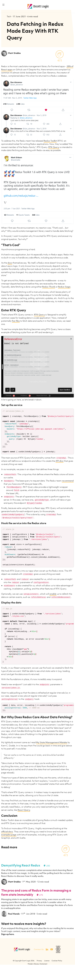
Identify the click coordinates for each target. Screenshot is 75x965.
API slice (59, 461)
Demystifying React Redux (20, 865)
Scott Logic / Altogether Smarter (38, 6)
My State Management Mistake (51, 742)
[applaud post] (59, 54)
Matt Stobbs (14, 53)
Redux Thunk (48, 286)
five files (16, 321)
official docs (7, 831)
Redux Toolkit (50, 140)
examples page (8, 834)
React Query (24, 810)
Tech (9, 16)
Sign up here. (7, 934)
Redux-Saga (64, 286)
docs (10, 262)
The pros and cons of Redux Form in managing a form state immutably (36, 892)
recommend (68, 480)
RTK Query (53, 147)
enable (53, 594)
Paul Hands (14, 913)
